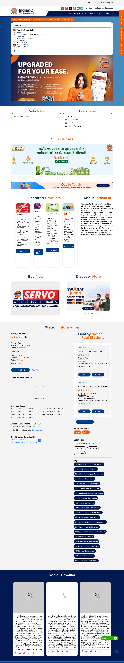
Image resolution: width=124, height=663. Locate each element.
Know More (23, 251)
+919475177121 (84, 366)
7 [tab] (70, 172)
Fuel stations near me (21, 19)
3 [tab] (57, 172)
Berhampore (54, 19)
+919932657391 (84, 403)
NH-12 (77, 432)
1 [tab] (50, 172)
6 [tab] (66, 172)
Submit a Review (20, 370)
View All (34, 370)
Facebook (20, 50)
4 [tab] (60, 172)
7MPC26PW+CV (17, 440)
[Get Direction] (39, 442)
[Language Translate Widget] (105, 2)
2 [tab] (53, 172)
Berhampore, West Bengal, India (24, 442)
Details (97, 374)
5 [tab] (63, 172)
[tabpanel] (62, 82)
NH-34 (86, 432)
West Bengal (39, 19)
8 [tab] (73, 172)
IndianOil (82, 347)
